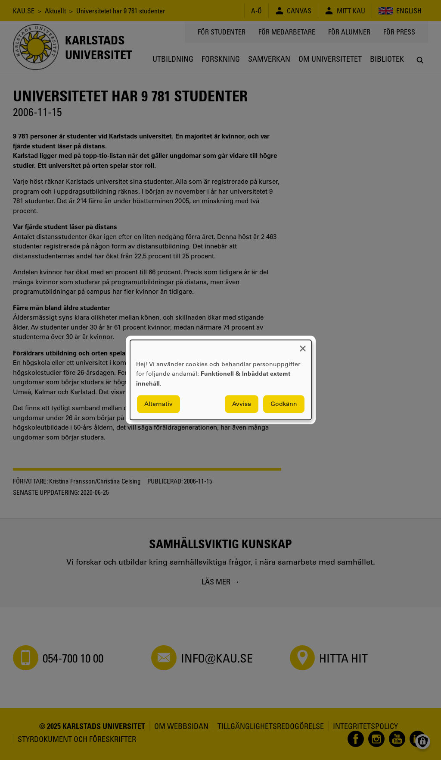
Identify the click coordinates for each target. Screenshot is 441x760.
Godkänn (283, 404)
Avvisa (241, 404)
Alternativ (158, 404)
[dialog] (220, 380)
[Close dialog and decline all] (302, 345)
